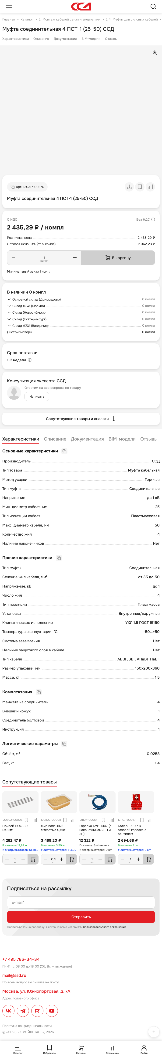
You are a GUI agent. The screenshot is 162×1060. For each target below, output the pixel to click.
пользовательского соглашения (104, 927)
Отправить (81, 916)
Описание (41, 39)
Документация (65, 39)
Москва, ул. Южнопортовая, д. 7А (36, 991)
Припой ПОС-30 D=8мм (15, 828)
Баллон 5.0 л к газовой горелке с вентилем (132, 830)
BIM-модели (90, 39)
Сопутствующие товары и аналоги (81, 418)
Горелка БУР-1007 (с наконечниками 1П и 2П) (95, 830)
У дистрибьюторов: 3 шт (134, 849)
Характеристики (15, 39)
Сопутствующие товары (29, 782)
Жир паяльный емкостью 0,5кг (53, 828)
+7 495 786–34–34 (20, 959)
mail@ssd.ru (14, 975)
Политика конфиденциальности (27, 1026)
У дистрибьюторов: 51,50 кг (20, 849)
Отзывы (111, 39)
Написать (36, 396)
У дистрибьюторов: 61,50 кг (59, 849)
